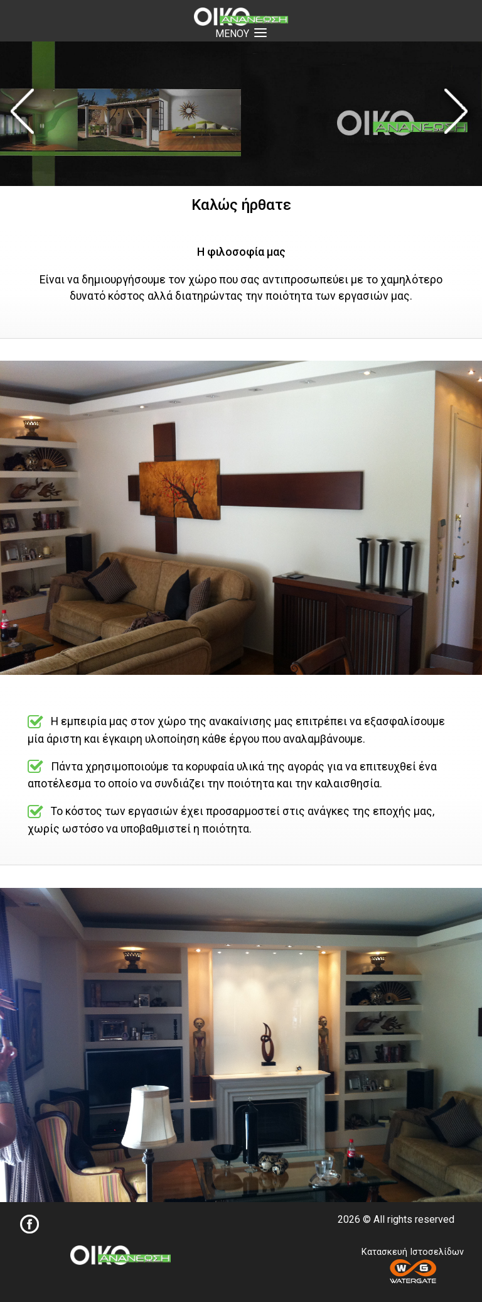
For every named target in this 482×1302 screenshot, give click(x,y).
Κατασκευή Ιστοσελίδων (413, 1265)
